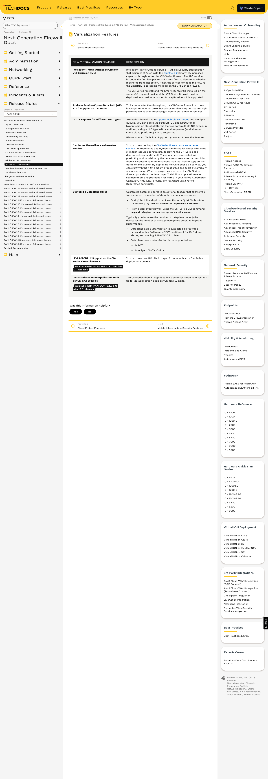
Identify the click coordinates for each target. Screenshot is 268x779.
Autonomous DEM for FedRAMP (242, 390)
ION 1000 (229, 414)
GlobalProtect (232, 315)
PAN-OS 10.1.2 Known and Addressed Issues (27, 236)
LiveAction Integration (237, 602)
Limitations (10, 180)
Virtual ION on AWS (235, 537)
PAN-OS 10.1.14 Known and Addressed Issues (28, 188)
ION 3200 (229, 435)
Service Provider (233, 130)
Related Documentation (16, 248)
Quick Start (20, 78)
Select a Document (14, 109)
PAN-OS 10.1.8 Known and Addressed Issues (27, 212)
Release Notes (23, 104)
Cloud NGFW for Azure (237, 105)
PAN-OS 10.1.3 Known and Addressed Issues (27, 232)
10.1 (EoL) (249, 680)
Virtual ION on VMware (237, 558)
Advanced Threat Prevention (240, 230)
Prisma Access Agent (236, 324)
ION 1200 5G (231, 488)
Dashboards (231, 348)
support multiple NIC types (172, 119)
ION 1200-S (230, 423)
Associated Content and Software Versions (26, 184)
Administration (23, 61)
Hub (226, 56)
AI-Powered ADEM (235, 174)
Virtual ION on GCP (235, 546)
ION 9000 (230, 448)
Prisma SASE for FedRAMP (240, 386)
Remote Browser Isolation (239, 320)
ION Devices (231, 190)
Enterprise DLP (232, 246)
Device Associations (235, 52)
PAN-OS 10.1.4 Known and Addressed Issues (27, 228)
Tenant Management (236, 68)
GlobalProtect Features (18, 160)
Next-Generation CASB (237, 194)
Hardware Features (15, 172)
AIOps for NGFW (233, 92)
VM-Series (230, 134)
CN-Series (230, 109)
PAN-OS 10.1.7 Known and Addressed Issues (27, 216)
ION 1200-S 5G (232, 500)
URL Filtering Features (17, 148)
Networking (20, 70)
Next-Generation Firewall (240, 685)
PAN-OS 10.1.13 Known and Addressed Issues (28, 192)
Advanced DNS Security (238, 234)
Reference (19, 87)
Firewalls (229, 113)
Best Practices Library (236, 638)
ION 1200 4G (231, 484)
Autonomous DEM (234, 361)
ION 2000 (229, 427)
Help (13, 255)
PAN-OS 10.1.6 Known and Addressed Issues (27, 220)
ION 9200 (229, 452)
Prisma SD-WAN (233, 186)
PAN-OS (82, 25)
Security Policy (232, 287)
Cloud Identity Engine (236, 44)
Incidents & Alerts (26, 95)
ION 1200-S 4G (232, 496)
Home (72, 25)
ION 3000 (229, 431)
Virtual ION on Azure (236, 542)
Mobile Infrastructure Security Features (26, 168)
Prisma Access (232, 163)
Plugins (228, 138)
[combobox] (30, 25)
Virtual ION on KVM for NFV (240, 550)
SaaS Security (232, 251)
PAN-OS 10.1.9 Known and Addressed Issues (27, 208)
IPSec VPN (230, 282)
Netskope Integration (236, 606)
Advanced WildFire (235, 221)
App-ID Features (14, 124)
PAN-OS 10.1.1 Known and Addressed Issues (27, 240)
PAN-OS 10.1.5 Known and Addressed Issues (27, 224)
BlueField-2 (171, 73)
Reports (228, 357)
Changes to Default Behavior (19, 176)
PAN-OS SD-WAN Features (20, 156)
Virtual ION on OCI (234, 554)
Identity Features (14, 140)
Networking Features (16, 136)
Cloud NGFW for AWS (237, 100)
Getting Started (24, 53)
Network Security (236, 691)
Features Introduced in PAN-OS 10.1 (23, 120)
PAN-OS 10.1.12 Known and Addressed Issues (28, 196)
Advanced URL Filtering (237, 225)
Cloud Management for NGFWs (242, 96)
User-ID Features (14, 144)
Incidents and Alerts (235, 353)
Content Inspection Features (20, 152)
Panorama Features (15, 132)
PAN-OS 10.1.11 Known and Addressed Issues (27, 200)
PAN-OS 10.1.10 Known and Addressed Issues (28, 204)
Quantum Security (234, 291)
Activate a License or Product (241, 39)
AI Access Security (234, 238)
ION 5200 (229, 439)
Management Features (17, 128)
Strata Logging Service (237, 48)
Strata (251, 691)
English (243, 688)
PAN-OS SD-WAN (234, 121)
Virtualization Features (17, 164)
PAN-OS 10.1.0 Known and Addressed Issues (27, 244)
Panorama (230, 125)
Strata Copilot (251, 8)
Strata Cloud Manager (236, 35)
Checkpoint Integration (237, 597)
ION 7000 (229, 444)
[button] (265, 623)
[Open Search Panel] (233, 8)
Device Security (233, 242)
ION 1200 (229, 418)
